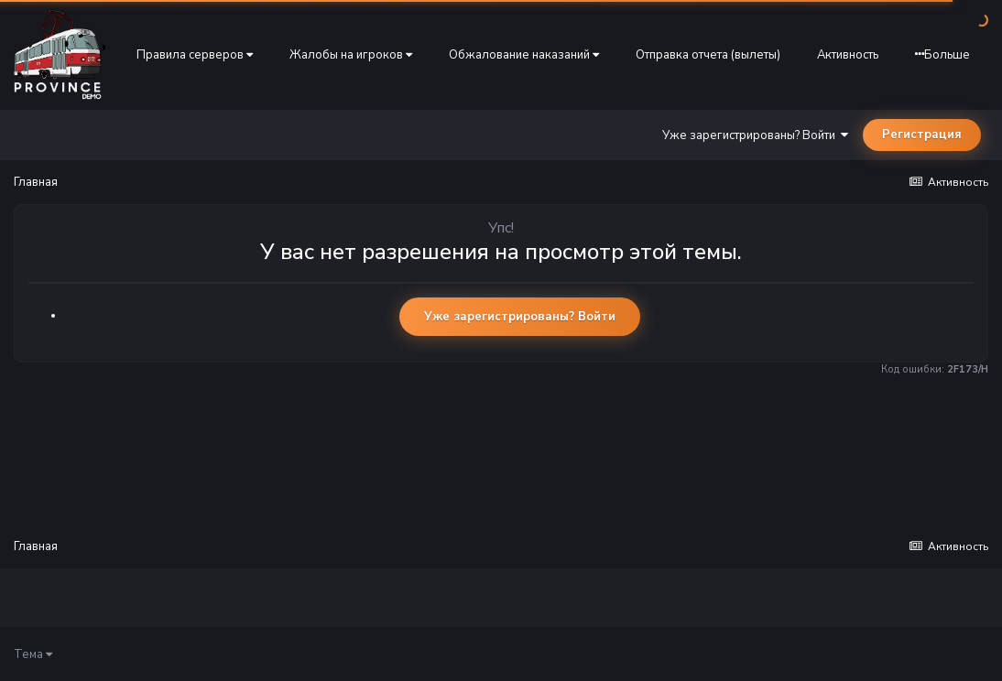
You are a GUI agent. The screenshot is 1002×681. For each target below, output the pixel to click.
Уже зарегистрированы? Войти (755, 135)
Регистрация (922, 134)
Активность (847, 55)
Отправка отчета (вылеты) (708, 55)
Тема (33, 654)
